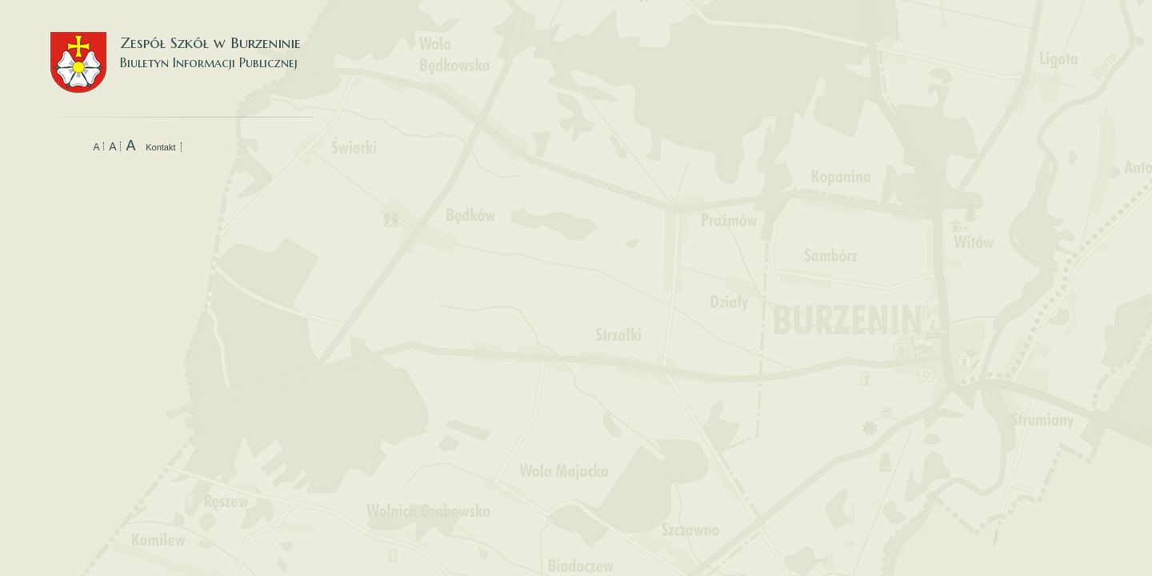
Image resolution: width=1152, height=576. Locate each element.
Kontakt (160, 147)
